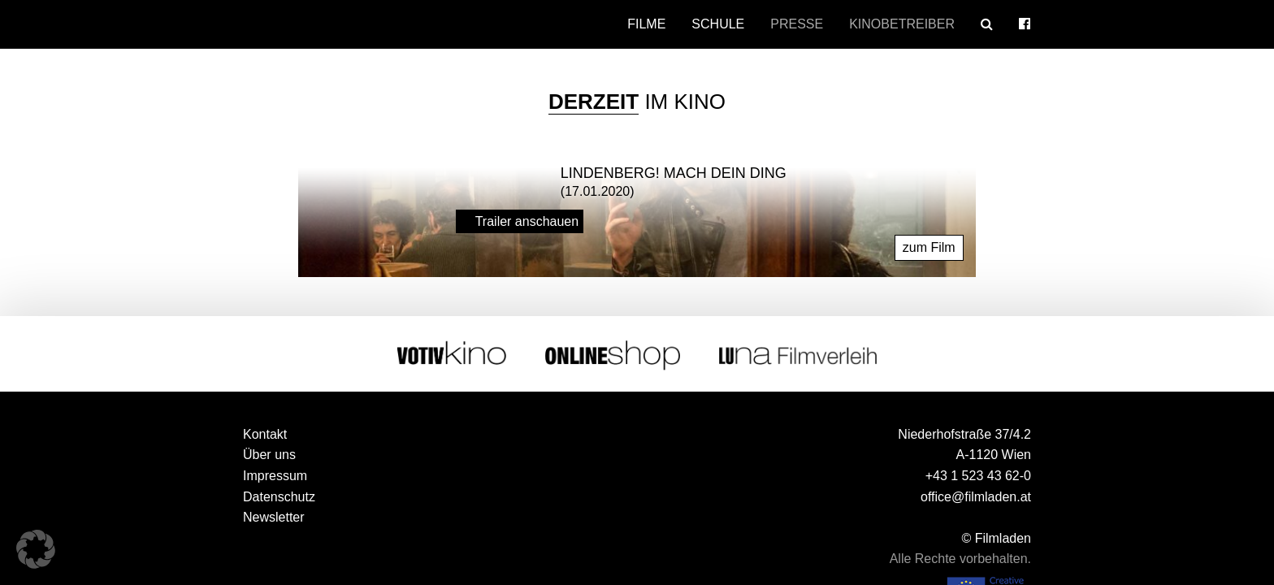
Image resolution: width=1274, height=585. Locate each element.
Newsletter (274, 517)
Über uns (269, 455)
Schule (717, 24)
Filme (646, 24)
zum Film (929, 247)
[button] (36, 549)
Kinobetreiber (902, 24)
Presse (796, 24)
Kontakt (265, 434)
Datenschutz (279, 497)
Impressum (275, 476)
